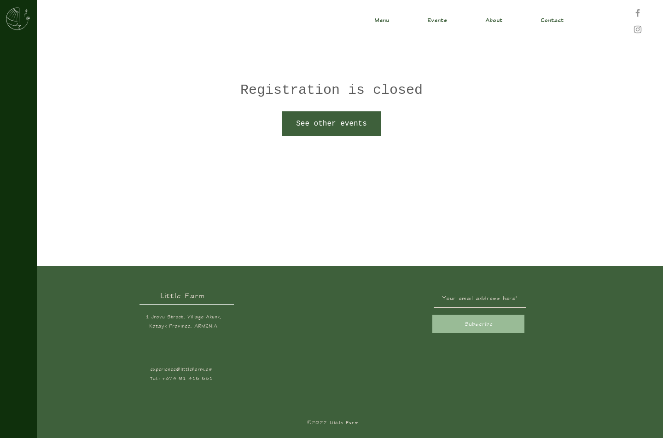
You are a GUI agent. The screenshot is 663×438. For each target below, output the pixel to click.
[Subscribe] (478, 324)
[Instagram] (638, 29)
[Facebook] (638, 13)
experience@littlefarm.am (181, 369)
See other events (331, 124)
